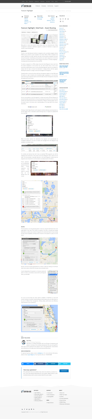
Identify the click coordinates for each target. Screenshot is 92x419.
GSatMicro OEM (62, 39)
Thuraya (61, 58)
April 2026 (61, 90)
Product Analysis (63, 52)
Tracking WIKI (50, 396)
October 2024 (62, 101)
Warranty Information (65, 404)
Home (23, 1)
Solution (61, 55)
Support (56, 6)
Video (60, 59)
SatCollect (48, 1)
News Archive (50, 402)
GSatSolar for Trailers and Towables (63, 80)
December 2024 (62, 99)
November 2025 (62, 91)
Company (43, 6)
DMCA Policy (63, 402)
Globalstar (61, 36)
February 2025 (62, 98)
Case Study (61, 31)
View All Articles (63, 109)
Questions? (64, 370)
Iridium (61, 48)
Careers (61, 396)
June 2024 (61, 106)
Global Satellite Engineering (34, 412)
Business (61, 29)
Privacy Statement (64, 398)
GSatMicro (37, 1)
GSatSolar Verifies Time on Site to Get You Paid (64, 73)
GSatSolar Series (62, 44)
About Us (62, 392)
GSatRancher (62, 40)
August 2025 (62, 94)
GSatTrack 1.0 (34, 32)
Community (50, 6)
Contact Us (50, 392)
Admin (56, 1)
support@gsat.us (31, 354)
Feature (28, 32)
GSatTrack (31, 1)
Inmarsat (61, 47)
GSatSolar (42, 1)
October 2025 (62, 93)
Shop (52, 1)
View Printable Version (52, 30)
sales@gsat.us (40, 353)
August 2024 (62, 102)
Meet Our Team (63, 394)
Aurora (60, 28)
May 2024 (61, 107)
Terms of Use (63, 400)
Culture (61, 33)
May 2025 (61, 96)
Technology (61, 56)
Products (38, 6)
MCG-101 (61, 50)
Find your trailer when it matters (63, 66)
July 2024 (61, 104)
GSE (27, 1)
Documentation (51, 394)
